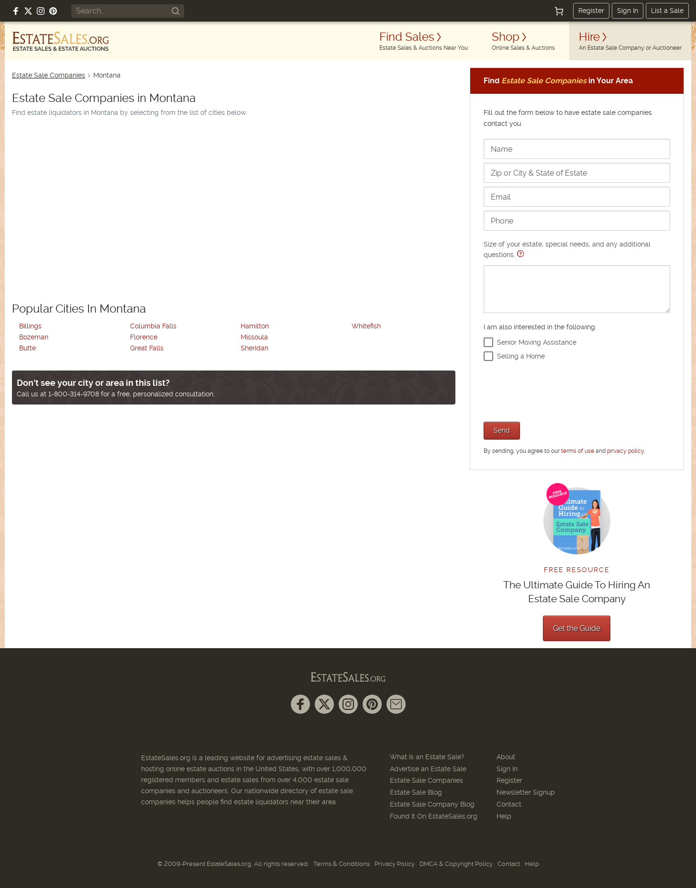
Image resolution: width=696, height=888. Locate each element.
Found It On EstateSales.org (433, 816)
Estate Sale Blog (416, 792)
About (506, 757)
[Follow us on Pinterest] (53, 11)
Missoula (254, 337)
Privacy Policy (395, 863)
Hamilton (255, 326)
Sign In (627, 10)
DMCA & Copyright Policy (456, 863)
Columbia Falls (153, 326)
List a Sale (667, 10)
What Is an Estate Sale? (427, 757)
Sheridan (254, 348)
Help (504, 816)
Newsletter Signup (526, 792)
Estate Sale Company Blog (432, 804)
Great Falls (147, 348)
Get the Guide (576, 628)
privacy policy (625, 451)
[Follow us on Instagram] (40, 11)
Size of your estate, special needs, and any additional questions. (577, 276)
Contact (509, 804)
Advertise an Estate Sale (428, 769)
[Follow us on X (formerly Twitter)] (28, 11)
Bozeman (33, 337)
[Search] (175, 11)
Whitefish (366, 326)
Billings (30, 326)
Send (502, 430)
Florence (143, 337)
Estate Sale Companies (48, 75)
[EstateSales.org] (61, 41)
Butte (27, 348)
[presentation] (556, 390)
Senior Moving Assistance (536, 342)
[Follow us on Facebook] (16, 11)
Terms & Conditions (341, 863)
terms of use (577, 451)
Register (591, 10)
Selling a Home (521, 356)
